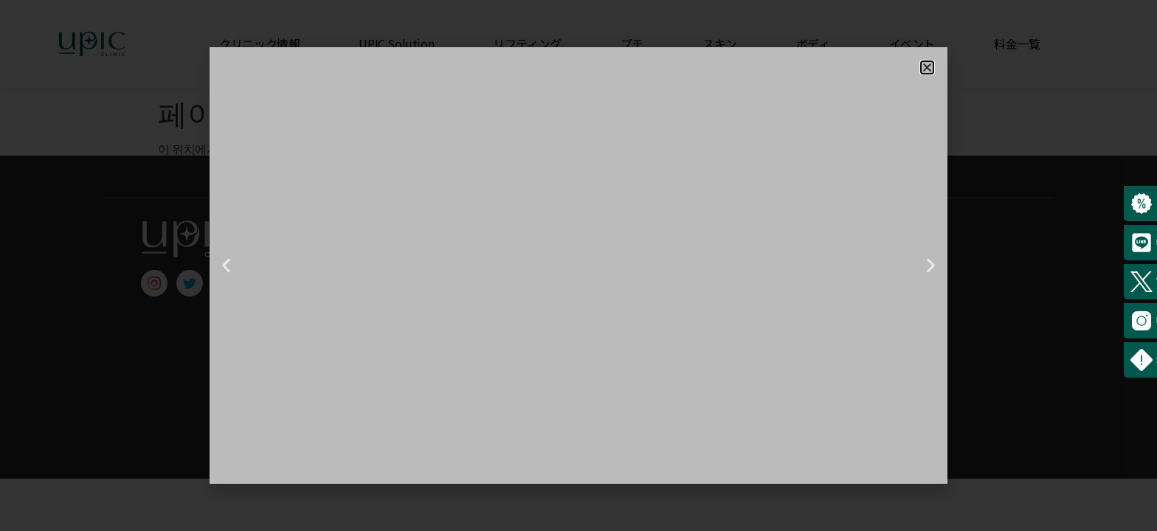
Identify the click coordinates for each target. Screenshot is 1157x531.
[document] (578, 265)
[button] (927, 67)
